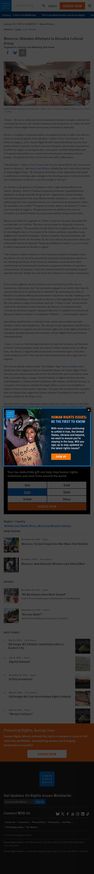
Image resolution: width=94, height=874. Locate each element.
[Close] (88, 410)
